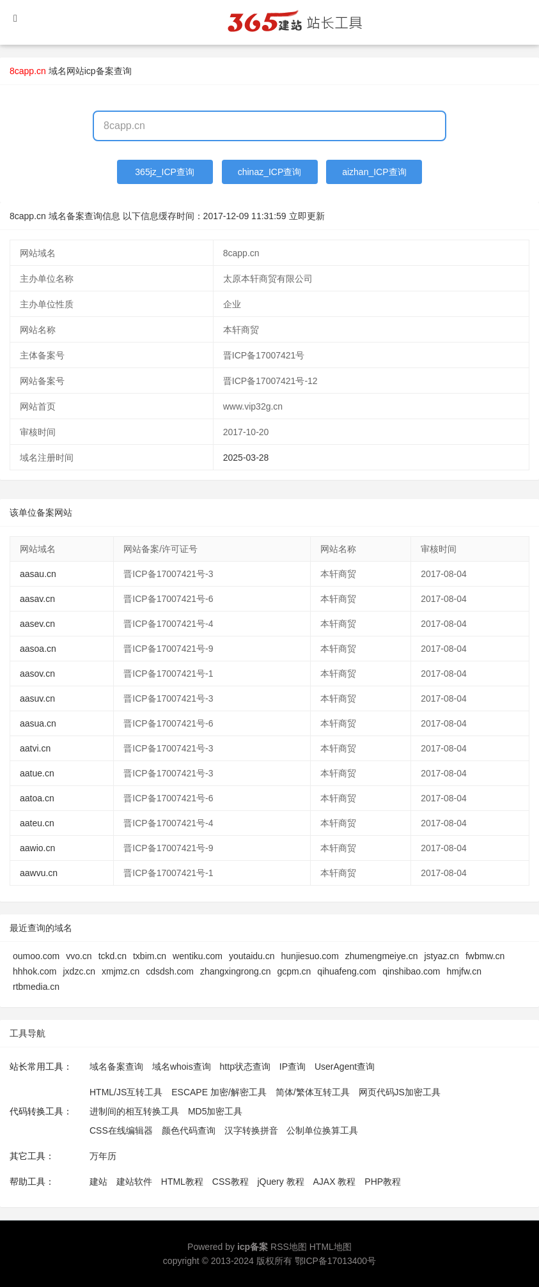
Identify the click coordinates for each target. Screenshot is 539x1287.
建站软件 (134, 1181)
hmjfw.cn (463, 971)
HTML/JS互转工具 (126, 1092)
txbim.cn (149, 956)
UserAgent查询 (345, 1066)
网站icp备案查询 (99, 71)
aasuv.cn (37, 698)
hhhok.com (34, 971)
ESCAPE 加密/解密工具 (219, 1092)
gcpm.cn (294, 971)
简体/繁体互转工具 (313, 1092)
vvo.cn (78, 956)
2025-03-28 (246, 457)
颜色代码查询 (188, 1130)
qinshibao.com (411, 971)
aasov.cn (37, 673)
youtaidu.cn (252, 956)
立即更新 (307, 216)
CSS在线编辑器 (121, 1130)
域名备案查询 (116, 1066)
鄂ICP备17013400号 (336, 1261)
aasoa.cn (38, 649)
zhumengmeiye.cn (381, 956)
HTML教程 (182, 1181)
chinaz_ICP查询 (270, 172)
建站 (98, 1181)
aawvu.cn (39, 873)
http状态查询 (245, 1066)
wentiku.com (198, 956)
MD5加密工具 (215, 1111)
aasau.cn (38, 574)
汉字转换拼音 (251, 1130)
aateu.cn (37, 823)
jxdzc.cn (79, 971)
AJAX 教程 (334, 1181)
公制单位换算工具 (322, 1130)
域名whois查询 (181, 1066)
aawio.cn (37, 848)
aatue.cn (37, 773)
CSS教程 (230, 1181)
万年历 (103, 1156)
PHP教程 (382, 1181)
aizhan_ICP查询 (374, 172)
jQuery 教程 (280, 1181)
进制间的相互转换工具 (134, 1111)
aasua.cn (38, 723)
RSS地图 (288, 1247)
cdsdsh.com (170, 971)
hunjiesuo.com (310, 956)
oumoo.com (36, 956)
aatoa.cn (37, 798)
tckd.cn (112, 956)
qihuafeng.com (346, 971)
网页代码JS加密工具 (400, 1092)
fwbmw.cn (484, 956)
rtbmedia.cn (36, 987)
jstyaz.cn (441, 956)
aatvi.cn (35, 748)
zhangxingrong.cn (235, 971)
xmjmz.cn (120, 971)
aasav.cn (37, 599)
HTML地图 (330, 1247)
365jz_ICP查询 (164, 172)
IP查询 (292, 1066)
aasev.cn (37, 624)
